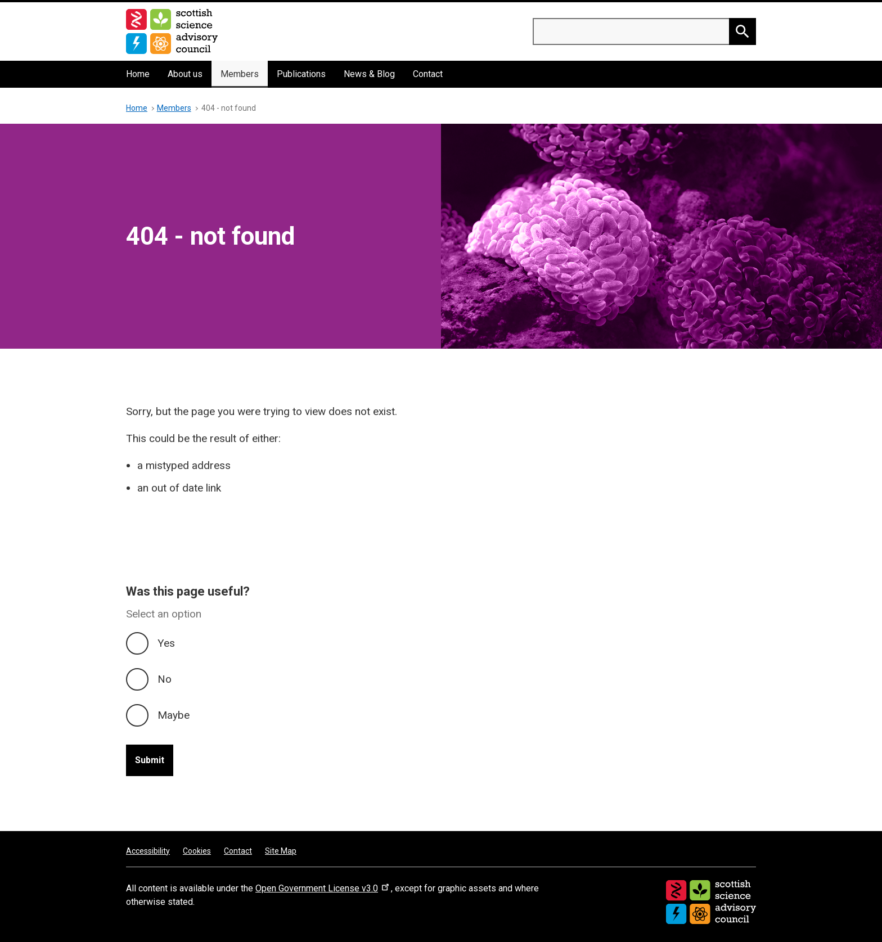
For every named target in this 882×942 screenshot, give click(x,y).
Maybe (174, 715)
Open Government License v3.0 (323, 888)
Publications (301, 74)
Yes (166, 643)
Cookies (197, 850)
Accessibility (148, 850)
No (165, 679)
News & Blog (369, 74)
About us (185, 74)
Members (239, 74)
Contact (428, 74)
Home (138, 74)
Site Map (280, 850)
